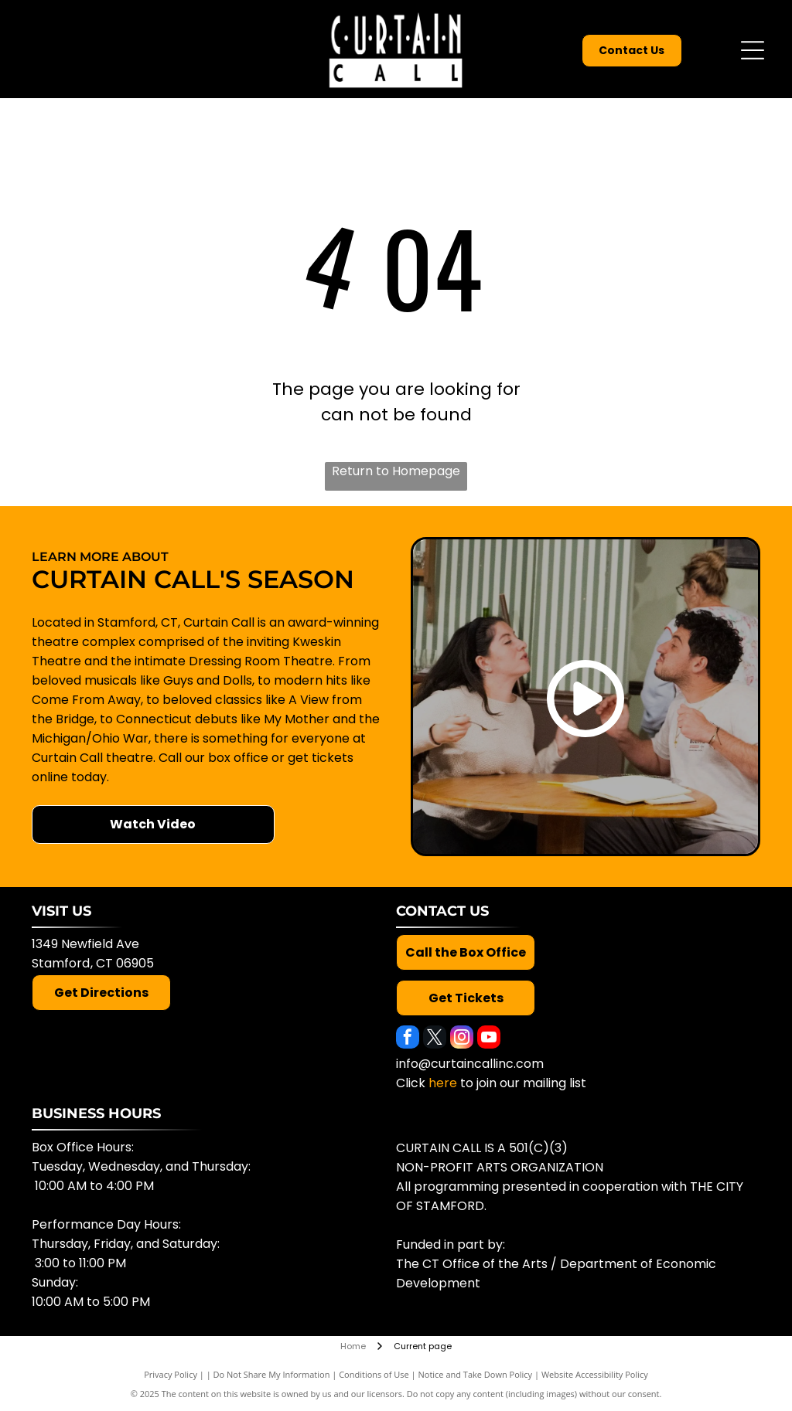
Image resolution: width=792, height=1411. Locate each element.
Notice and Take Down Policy (475, 1374)
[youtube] (488, 1038)
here (442, 1083)
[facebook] (407, 1038)
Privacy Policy (170, 1374)
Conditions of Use (374, 1374)
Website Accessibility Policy (594, 1374)
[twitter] (434, 1038)
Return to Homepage (396, 471)
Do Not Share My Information (271, 1374)
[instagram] (461, 1038)
